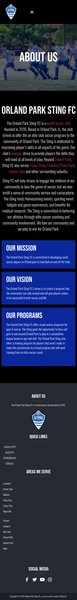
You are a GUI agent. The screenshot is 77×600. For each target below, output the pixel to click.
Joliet (5, 548)
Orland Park (63, 159)
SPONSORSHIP (9, 458)
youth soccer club (58, 123)
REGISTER (9, 452)
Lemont (6, 520)
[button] (31, 12)
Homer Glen (17, 171)
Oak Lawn (7, 532)
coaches (16, 153)
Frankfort (52, 165)
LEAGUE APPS (10, 447)
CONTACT (10, 463)
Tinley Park (37, 165)
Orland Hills (8, 537)
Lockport (6, 526)
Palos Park (67, 165)
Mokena (6, 494)
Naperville (7, 511)
